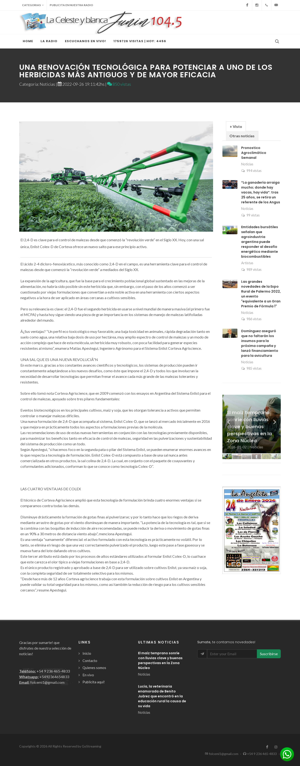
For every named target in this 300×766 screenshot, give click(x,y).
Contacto (89, 660)
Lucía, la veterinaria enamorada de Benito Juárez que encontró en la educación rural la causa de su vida (162, 696)
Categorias (33, 5)
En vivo (88, 675)
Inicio (86, 653)
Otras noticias (242, 136)
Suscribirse (269, 653)
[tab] (236, 126)
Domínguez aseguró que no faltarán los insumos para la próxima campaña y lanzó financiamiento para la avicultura (259, 343)
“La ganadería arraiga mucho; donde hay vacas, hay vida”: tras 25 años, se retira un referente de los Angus (260, 192)
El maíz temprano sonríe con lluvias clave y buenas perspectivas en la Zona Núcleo (160, 660)
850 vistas (119, 84)
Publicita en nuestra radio (71, 5)
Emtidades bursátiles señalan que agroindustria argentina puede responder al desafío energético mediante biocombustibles (259, 242)
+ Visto (236, 126)
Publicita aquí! (93, 682)
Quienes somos (94, 668)
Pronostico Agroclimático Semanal (253, 152)
